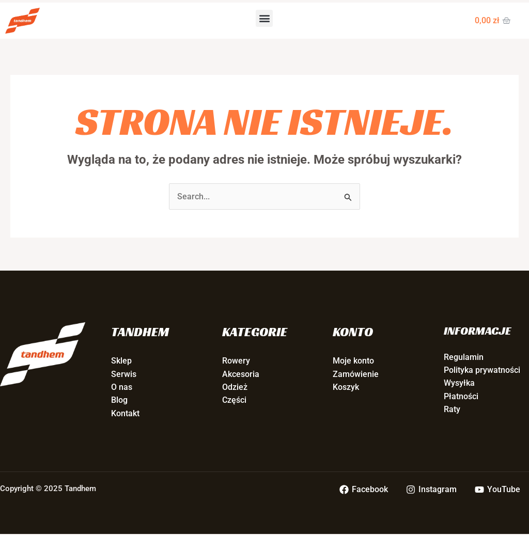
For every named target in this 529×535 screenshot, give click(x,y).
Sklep (121, 361)
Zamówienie (356, 374)
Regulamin (464, 357)
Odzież (234, 387)
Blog (119, 400)
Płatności (461, 397)
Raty (452, 410)
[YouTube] (497, 490)
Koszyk (346, 387)
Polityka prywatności (482, 370)
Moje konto (353, 361)
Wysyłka (459, 383)
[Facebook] (364, 490)
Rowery (236, 361)
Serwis (123, 374)
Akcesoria (240, 374)
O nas (121, 387)
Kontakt (125, 414)
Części (234, 400)
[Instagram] (431, 490)
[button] (264, 18)
